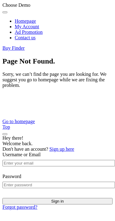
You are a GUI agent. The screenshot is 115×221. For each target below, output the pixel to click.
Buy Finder (13, 48)
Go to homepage (18, 121)
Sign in (57, 201)
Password (11, 176)
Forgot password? (19, 207)
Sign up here (61, 149)
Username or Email (21, 154)
